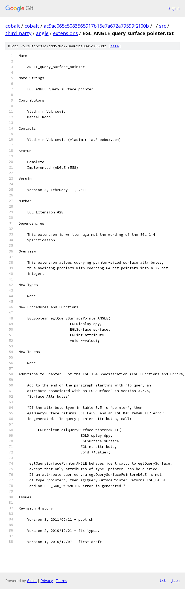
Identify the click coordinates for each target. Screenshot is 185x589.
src (162, 26)
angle (42, 33)
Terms (61, 580)
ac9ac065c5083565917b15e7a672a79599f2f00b (96, 26)
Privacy (47, 580)
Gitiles (32, 580)
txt (162, 580)
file (114, 46)
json (175, 580)
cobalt (12, 26)
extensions (65, 33)
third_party (18, 33)
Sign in (174, 8)
